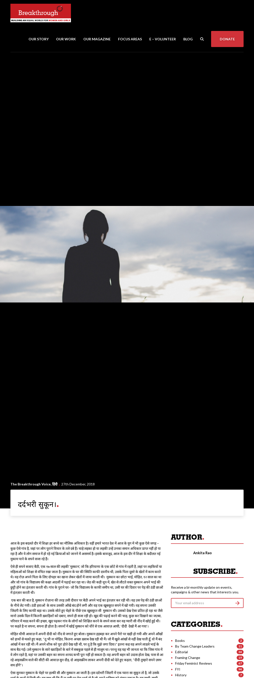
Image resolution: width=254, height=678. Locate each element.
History (181, 675)
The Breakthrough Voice (30, 484)
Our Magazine (97, 39)
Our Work (66, 39)
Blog (188, 39)
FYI (177, 669)
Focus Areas (130, 39)
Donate (227, 39)
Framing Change (187, 657)
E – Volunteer (162, 39)
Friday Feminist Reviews (193, 663)
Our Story (39, 39)
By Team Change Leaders (195, 646)
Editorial (181, 652)
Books (180, 640)
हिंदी (55, 484)
